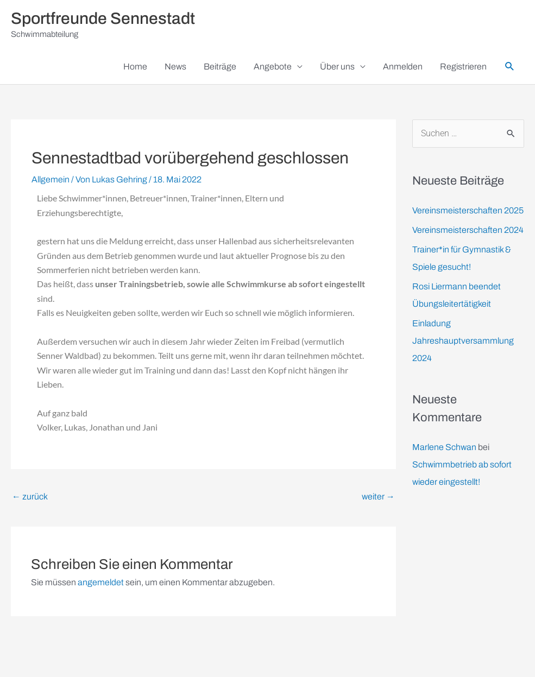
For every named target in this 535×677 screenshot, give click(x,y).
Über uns (337, 66)
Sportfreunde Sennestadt (103, 18)
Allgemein (51, 179)
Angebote (273, 66)
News (175, 66)
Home (135, 66)
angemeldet (101, 582)
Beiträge (220, 66)
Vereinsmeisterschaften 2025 (468, 210)
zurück (30, 496)
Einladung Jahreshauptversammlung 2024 (463, 341)
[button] (509, 66)
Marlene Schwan (444, 447)
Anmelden (403, 66)
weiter (378, 496)
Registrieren (463, 66)
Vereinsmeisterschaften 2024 (468, 230)
